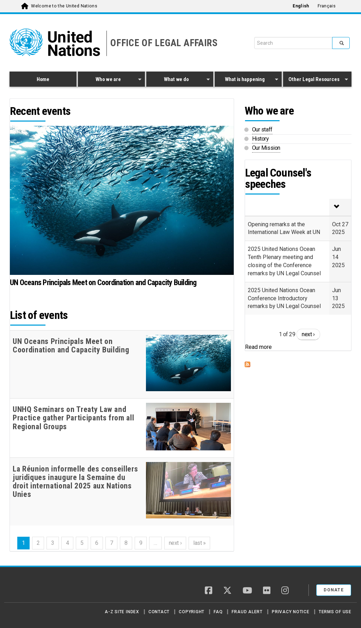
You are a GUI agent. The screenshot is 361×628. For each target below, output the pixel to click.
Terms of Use (335, 611)
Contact (159, 611)
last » (199, 543)
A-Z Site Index (122, 611)
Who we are (109, 80)
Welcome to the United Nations (64, 6)
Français (327, 6)
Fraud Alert (247, 611)
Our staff (262, 129)
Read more (258, 347)
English (301, 6)
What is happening (246, 80)
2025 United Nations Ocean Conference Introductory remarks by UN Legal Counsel (284, 298)
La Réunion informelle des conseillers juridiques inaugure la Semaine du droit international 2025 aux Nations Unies (75, 482)
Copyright (191, 611)
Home (43, 79)
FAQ (218, 611)
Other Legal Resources (315, 80)
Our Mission (266, 147)
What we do (178, 80)
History (260, 138)
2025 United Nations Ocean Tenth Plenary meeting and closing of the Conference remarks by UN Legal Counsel (284, 261)
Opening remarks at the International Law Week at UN (284, 228)
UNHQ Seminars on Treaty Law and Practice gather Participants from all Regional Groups (73, 418)
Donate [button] (334, 589)
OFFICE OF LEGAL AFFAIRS (164, 43)
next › (175, 543)
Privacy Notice (291, 611)
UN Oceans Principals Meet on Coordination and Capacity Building (103, 282)
